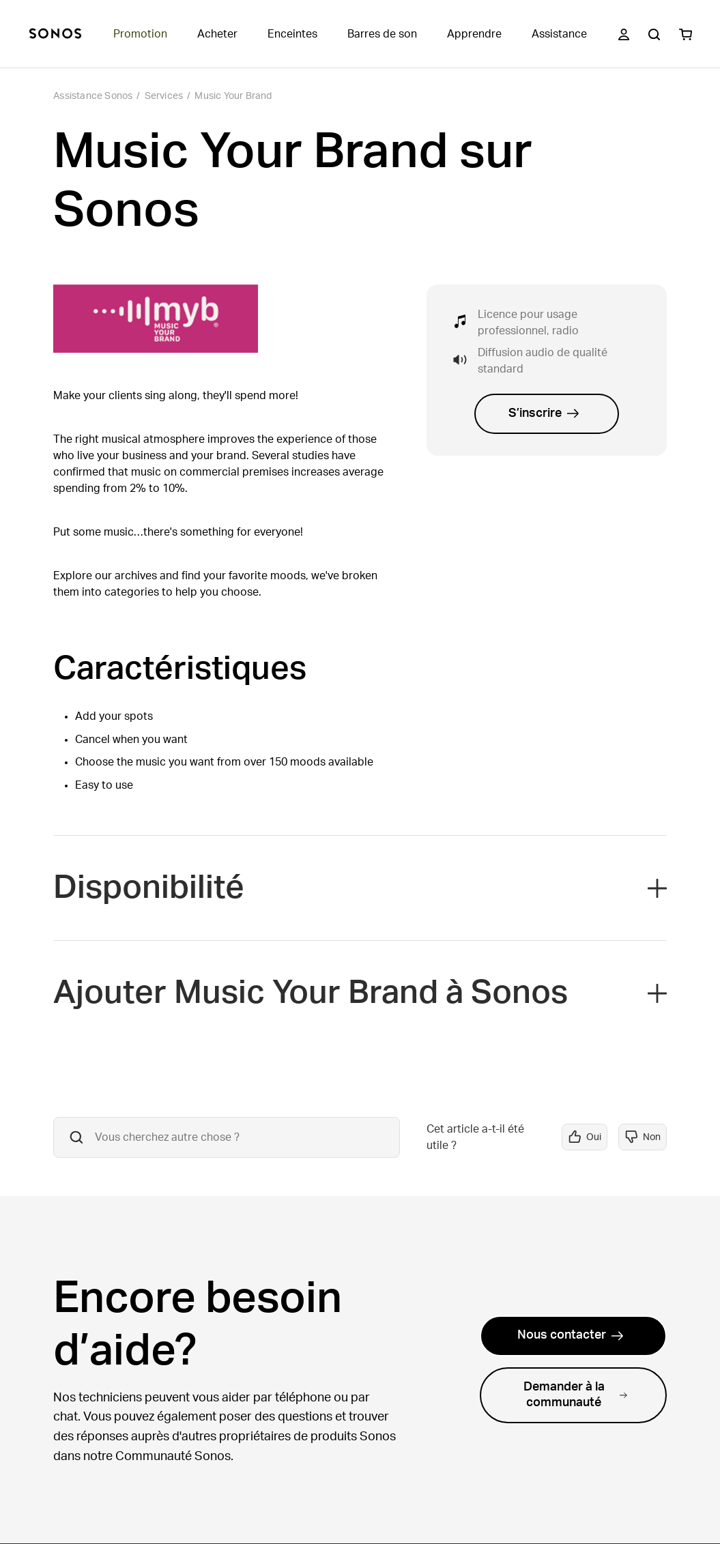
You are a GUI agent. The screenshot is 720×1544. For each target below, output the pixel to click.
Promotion (140, 34)
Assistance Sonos (92, 96)
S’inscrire (543, 413)
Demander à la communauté (575, 1395)
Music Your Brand (233, 96)
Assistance (559, 34)
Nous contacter (570, 1335)
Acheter (217, 34)
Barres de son (382, 34)
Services (164, 96)
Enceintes (292, 34)
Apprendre (474, 34)
